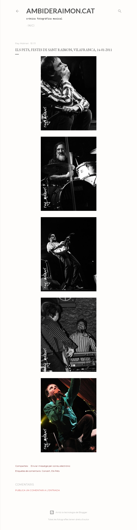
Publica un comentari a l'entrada (37, 490)
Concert (46, 471)
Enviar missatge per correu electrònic (50, 466)
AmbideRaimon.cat (60, 11)
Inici (31, 25)
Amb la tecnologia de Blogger (68, 512)
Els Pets (55, 471)
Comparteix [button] (21, 466)
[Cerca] (120, 10)
